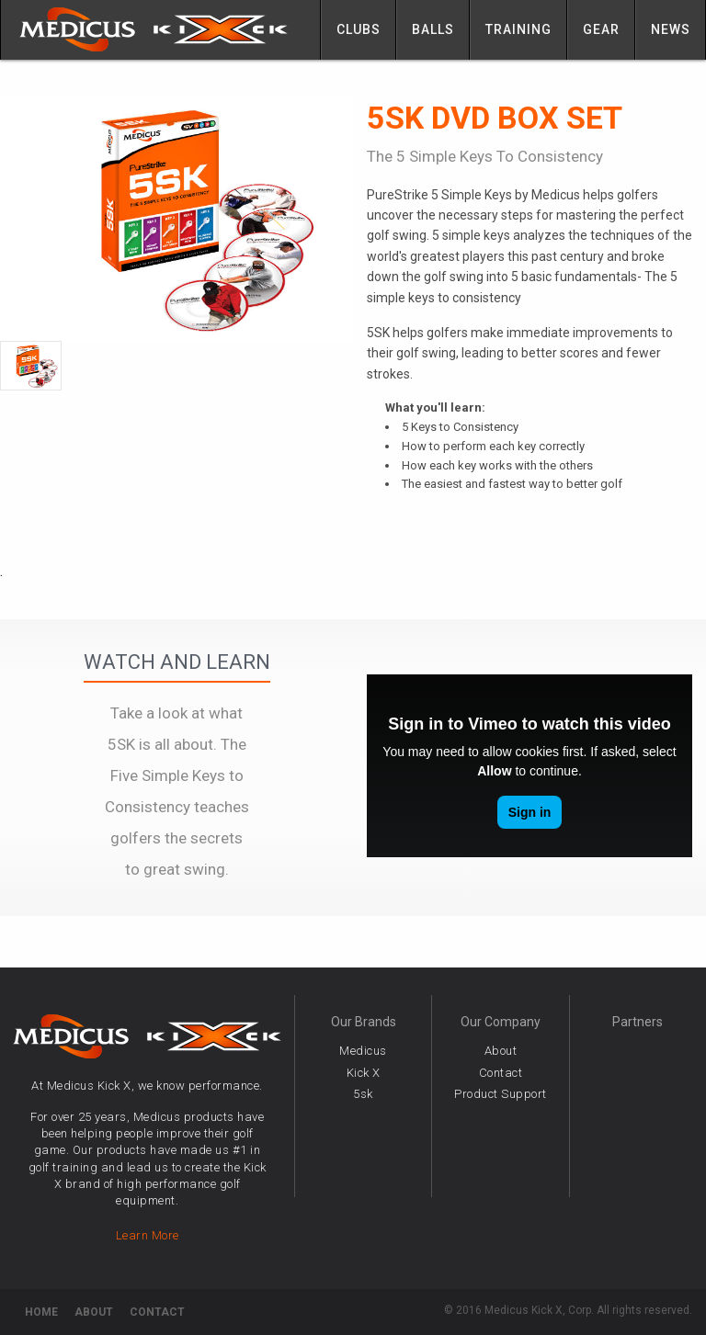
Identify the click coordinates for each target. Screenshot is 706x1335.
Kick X (364, 1073)
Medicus (363, 1051)
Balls (433, 29)
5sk (363, 1094)
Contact (501, 1073)
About (501, 1051)
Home (41, 1312)
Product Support (500, 1094)
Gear (601, 29)
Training (518, 29)
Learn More (147, 1235)
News (670, 29)
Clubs (358, 29)
